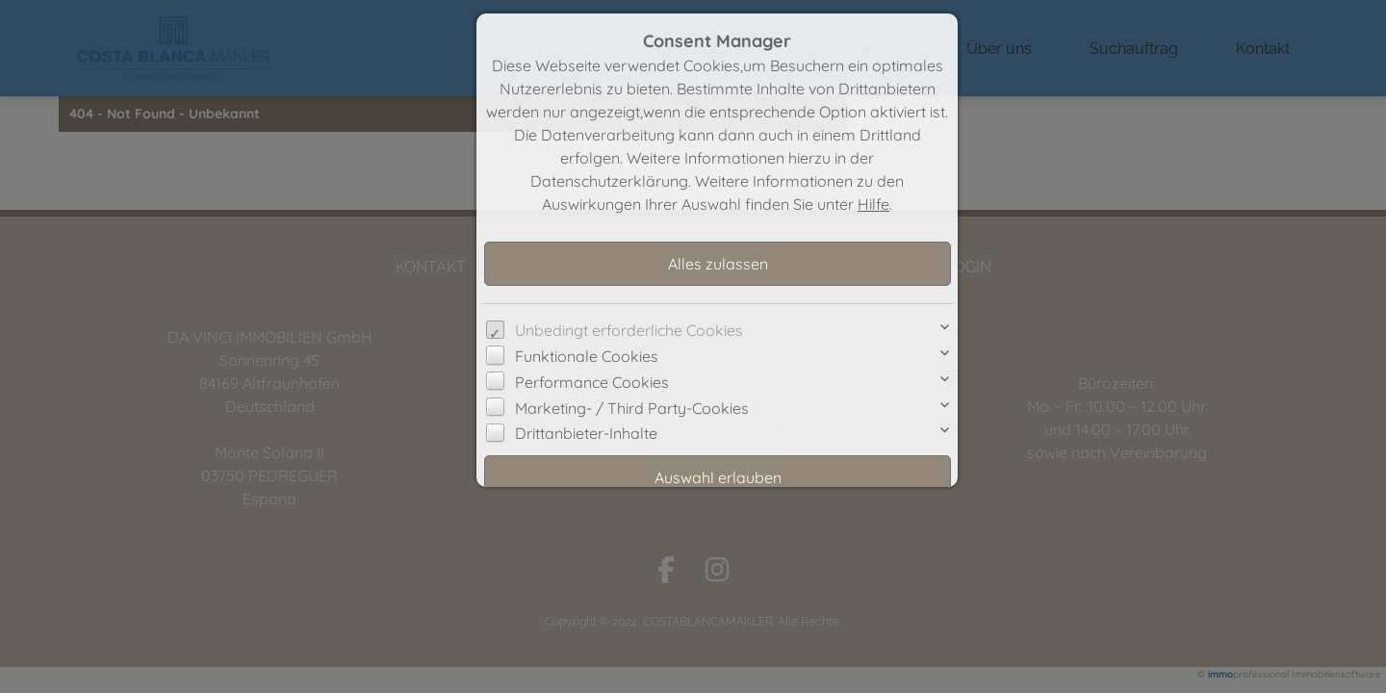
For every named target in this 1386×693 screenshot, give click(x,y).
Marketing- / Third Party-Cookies (632, 408)
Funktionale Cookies (586, 356)
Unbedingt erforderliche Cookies (629, 330)
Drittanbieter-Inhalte (586, 433)
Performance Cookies (592, 382)
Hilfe (873, 204)
